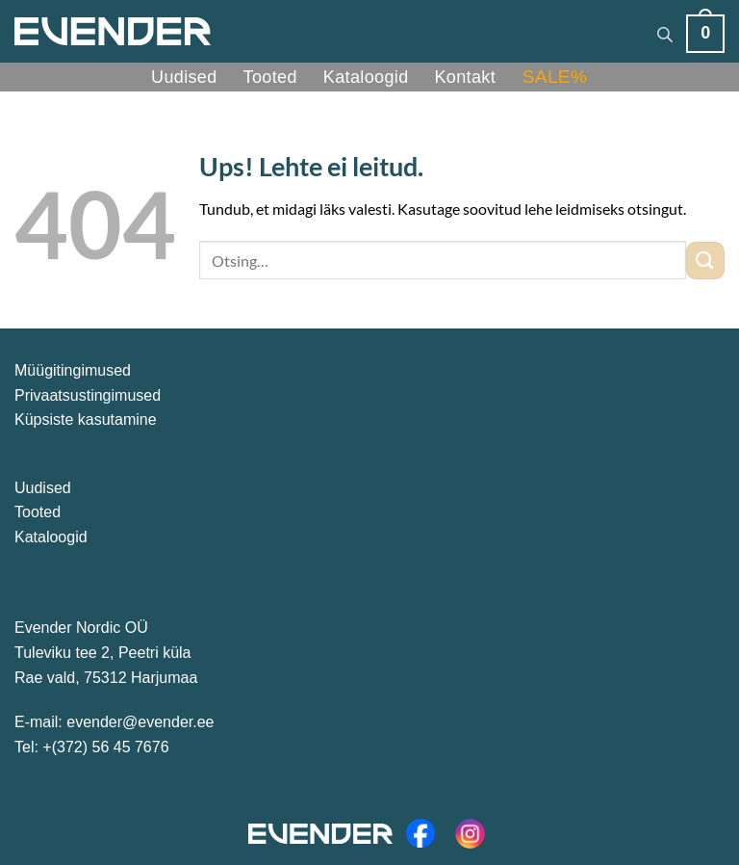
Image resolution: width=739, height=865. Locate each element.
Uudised (184, 77)
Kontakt (466, 77)
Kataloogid (366, 77)
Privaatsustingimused (87, 395)
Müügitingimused (72, 370)
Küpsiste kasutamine (85, 419)
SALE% (554, 76)
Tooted (270, 77)
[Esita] (705, 260)
